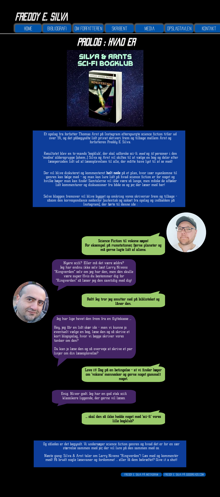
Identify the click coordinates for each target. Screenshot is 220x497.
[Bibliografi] (57, 29)
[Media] (149, 29)
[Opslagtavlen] (179, 29)
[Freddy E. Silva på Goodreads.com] (184, 475)
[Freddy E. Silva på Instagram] (141, 475)
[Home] (28, 29)
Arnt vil (110, 157)
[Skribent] (120, 29)
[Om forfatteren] (88, 29)
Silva (93, 157)
